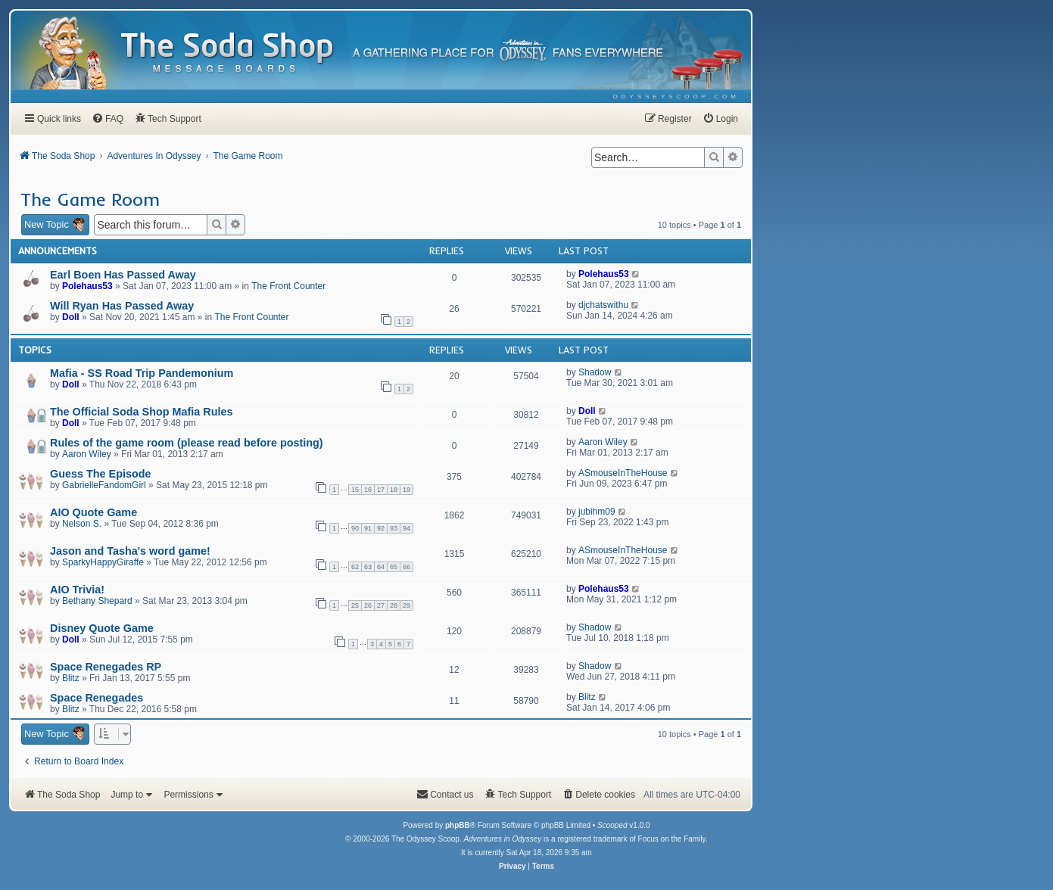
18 (393, 489)
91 (368, 528)
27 (381, 605)
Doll (70, 317)
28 (393, 605)
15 (355, 489)
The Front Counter (288, 286)
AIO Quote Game (93, 512)
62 (355, 567)
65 (393, 567)
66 (406, 567)
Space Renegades (96, 698)
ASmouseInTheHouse (622, 473)
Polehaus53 (87, 286)
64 (381, 567)
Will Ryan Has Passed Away (122, 306)
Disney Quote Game (102, 628)
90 (355, 528)
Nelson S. (81, 523)
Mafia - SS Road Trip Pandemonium (141, 373)
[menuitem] (676, 96)
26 (368, 605)
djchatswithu (603, 305)
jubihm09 (596, 511)
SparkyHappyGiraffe (103, 562)
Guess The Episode (100, 474)
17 (381, 489)
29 (406, 605)
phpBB (457, 825)
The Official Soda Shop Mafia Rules (141, 412)
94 (406, 528)
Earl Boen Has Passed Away (123, 275)
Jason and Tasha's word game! (130, 551)
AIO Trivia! (77, 589)
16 (368, 489)
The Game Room (90, 199)
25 (355, 605)
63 (368, 567)
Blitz (70, 678)
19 (406, 489)
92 (381, 528)
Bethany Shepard (97, 601)
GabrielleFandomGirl (104, 485)
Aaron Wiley (86, 454)
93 (393, 528)
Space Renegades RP (105, 667)
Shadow (594, 372)
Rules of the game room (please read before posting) (186, 443)
